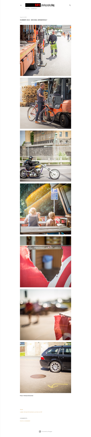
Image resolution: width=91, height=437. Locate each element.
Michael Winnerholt (29, 412)
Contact (29, 8)
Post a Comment (25, 421)
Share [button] (21, 409)
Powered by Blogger (45, 431)
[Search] (70, 5)
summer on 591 (38, 412)
